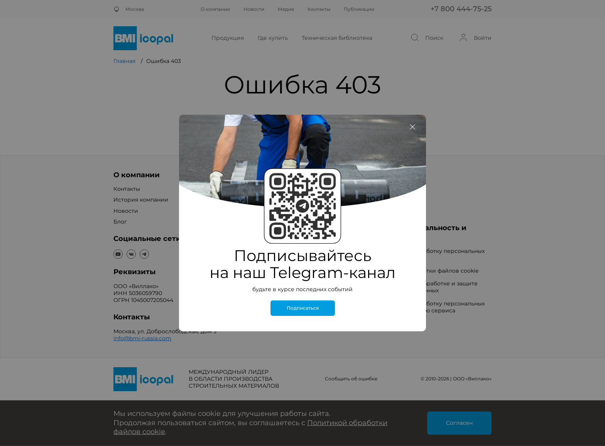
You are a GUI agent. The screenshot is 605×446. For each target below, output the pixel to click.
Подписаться (303, 308)
